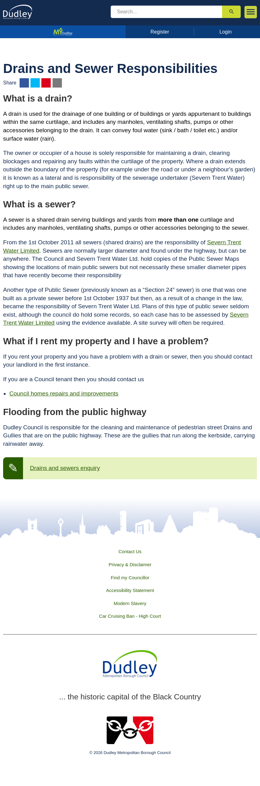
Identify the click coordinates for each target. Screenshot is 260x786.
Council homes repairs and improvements (63, 393)
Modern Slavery (130, 603)
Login (225, 31)
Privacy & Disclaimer (130, 564)
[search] (166, 12)
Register (160, 31)
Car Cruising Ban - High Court (130, 616)
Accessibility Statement (130, 590)
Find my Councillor (130, 577)
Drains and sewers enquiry (65, 468)
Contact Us (130, 551)
